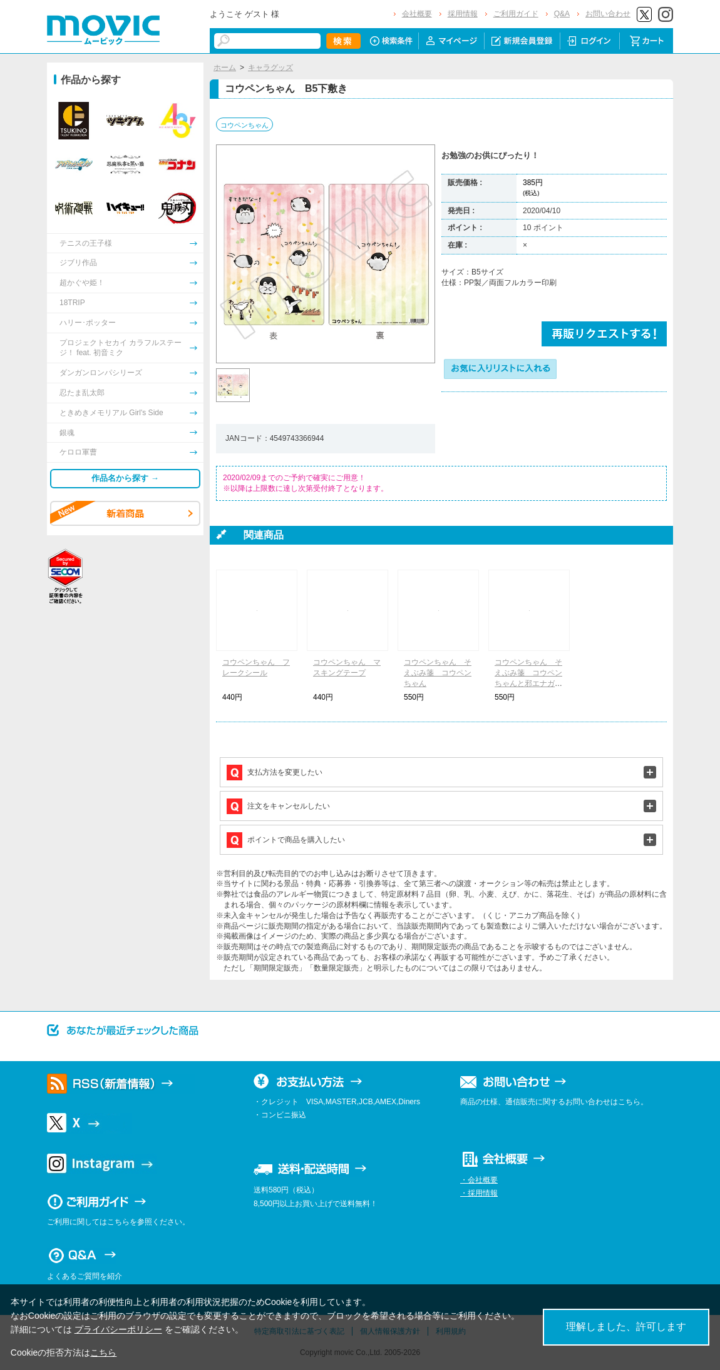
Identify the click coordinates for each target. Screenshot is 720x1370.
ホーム (224, 67)
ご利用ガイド (515, 13)
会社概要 (417, 13)
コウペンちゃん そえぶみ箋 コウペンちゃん (437, 673)
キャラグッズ (270, 67)
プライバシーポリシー (118, 1329)
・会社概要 (479, 1180)
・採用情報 (479, 1193)
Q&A (562, 13)
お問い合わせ (607, 13)
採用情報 (463, 13)
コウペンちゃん (244, 125)
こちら (103, 1352)
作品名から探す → (125, 478)
